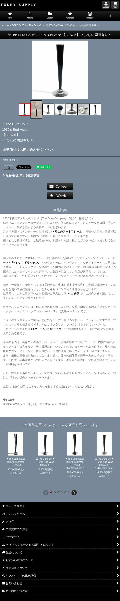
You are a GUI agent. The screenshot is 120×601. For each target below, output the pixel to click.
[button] (110, 16)
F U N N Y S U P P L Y (18, 4)
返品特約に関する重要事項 (21, 175)
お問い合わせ (30, 150)
